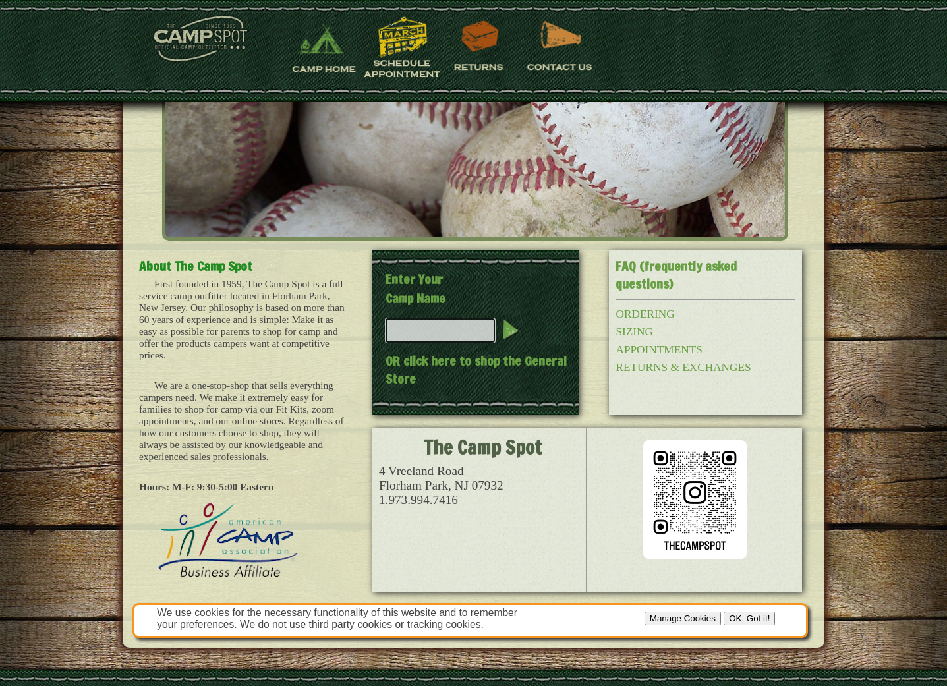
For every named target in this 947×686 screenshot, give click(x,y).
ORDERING (645, 314)
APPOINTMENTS (659, 349)
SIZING (634, 332)
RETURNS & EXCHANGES (683, 367)
